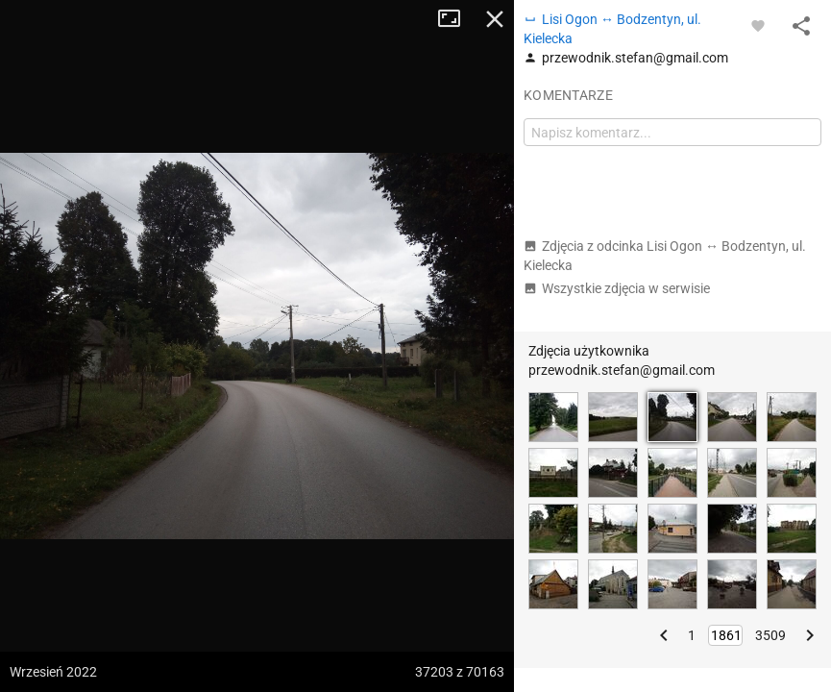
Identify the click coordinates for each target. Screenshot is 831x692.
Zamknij (495, 19)
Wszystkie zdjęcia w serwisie (617, 288)
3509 (770, 635)
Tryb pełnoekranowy (456, 19)
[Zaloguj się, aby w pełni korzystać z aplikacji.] (758, 25)
